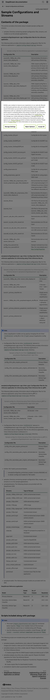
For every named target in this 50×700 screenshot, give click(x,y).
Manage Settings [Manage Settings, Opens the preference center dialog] (10, 126)
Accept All (41, 126)
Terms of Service (15, 120)
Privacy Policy (12, 122)
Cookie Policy (38, 114)
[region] (25, 116)
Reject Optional (30, 126)
